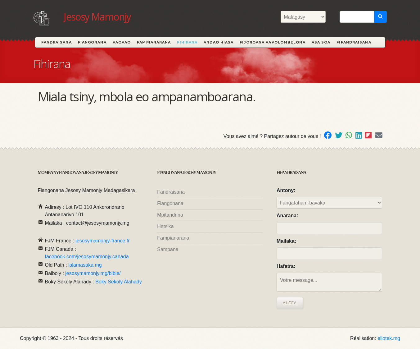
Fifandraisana (353, 42)
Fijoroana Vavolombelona (272, 42)
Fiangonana (92, 42)
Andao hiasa (218, 42)
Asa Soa (321, 42)
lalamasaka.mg (85, 265)
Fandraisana (56, 42)
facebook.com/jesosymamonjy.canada (87, 256)
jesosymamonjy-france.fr (102, 240)
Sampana (167, 249)
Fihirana (187, 42)
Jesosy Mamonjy (97, 16)
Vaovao (122, 42)
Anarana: (287, 215)
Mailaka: (286, 241)
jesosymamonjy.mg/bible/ (92, 273)
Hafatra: (286, 266)
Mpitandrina (170, 215)
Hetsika (165, 226)
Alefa (290, 303)
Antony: (286, 190)
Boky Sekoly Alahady (118, 281)
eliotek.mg (388, 338)
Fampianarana (154, 42)
